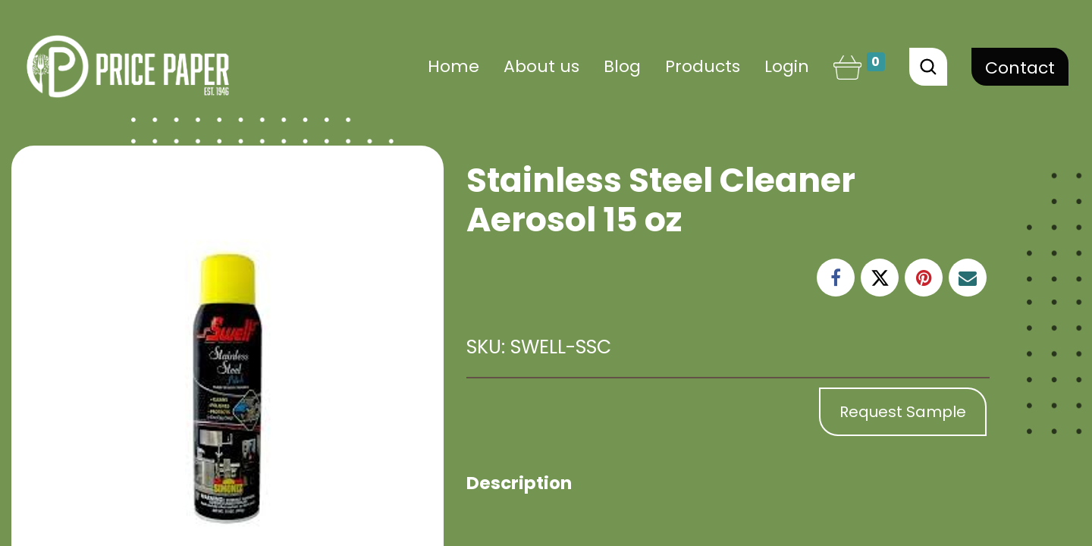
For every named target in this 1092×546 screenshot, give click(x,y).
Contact (1020, 68)
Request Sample (902, 411)
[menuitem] (453, 66)
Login (786, 66)
